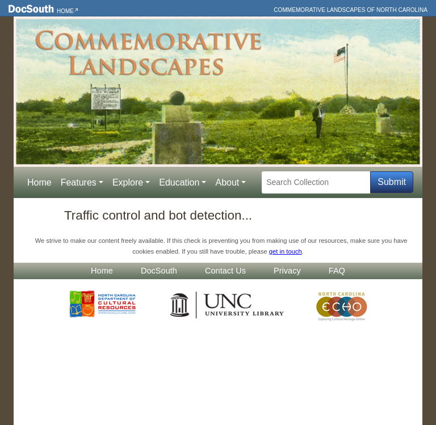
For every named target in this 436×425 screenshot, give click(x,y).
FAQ (337, 270)
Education (179, 182)
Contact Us (225, 270)
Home (65, 11)
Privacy (287, 270)
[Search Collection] (316, 182)
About (227, 182)
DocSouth (159, 270)
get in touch (285, 251)
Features (79, 182)
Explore (127, 182)
